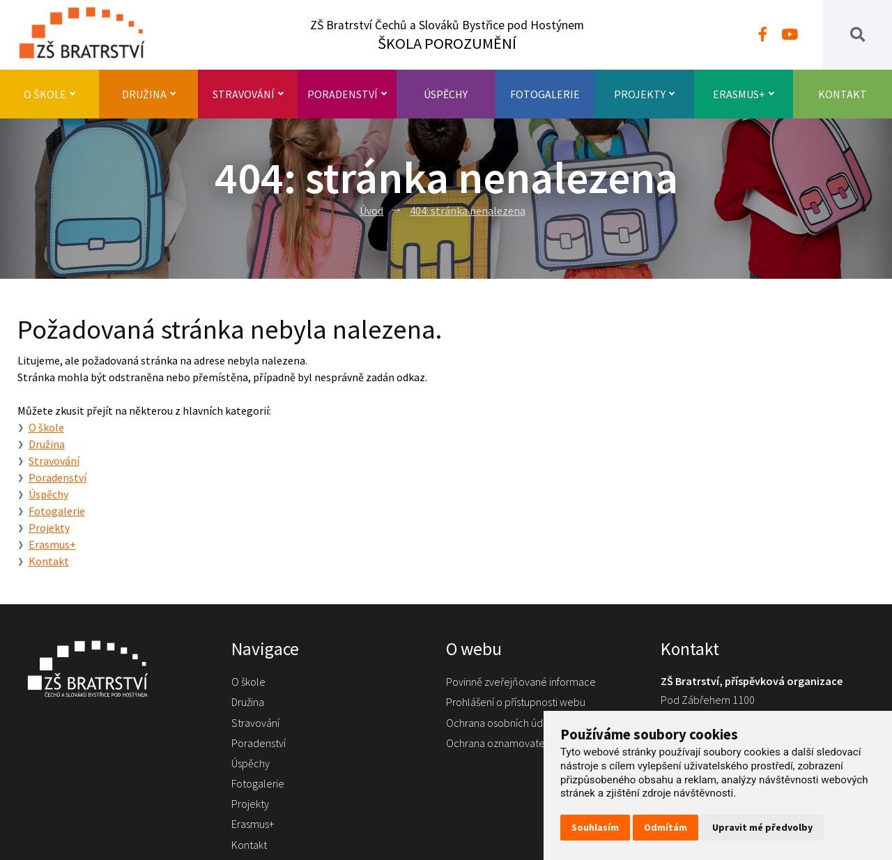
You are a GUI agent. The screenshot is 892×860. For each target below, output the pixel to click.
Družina (149, 94)
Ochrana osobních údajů (501, 723)
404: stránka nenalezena (467, 210)
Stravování (248, 94)
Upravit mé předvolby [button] (762, 827)
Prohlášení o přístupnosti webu (515, 702)
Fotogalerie (545, 94)
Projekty (644, 94)
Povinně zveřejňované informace (521, 682)
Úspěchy (446, 94)
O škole (49, 94)
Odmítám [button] (665, 827)
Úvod (371, 210)
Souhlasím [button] (595, 827)
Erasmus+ (743, 94)
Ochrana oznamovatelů (499, 743)
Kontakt (842, 94)
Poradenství (347, 94)
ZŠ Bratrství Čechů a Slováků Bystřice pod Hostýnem (447, 35)
